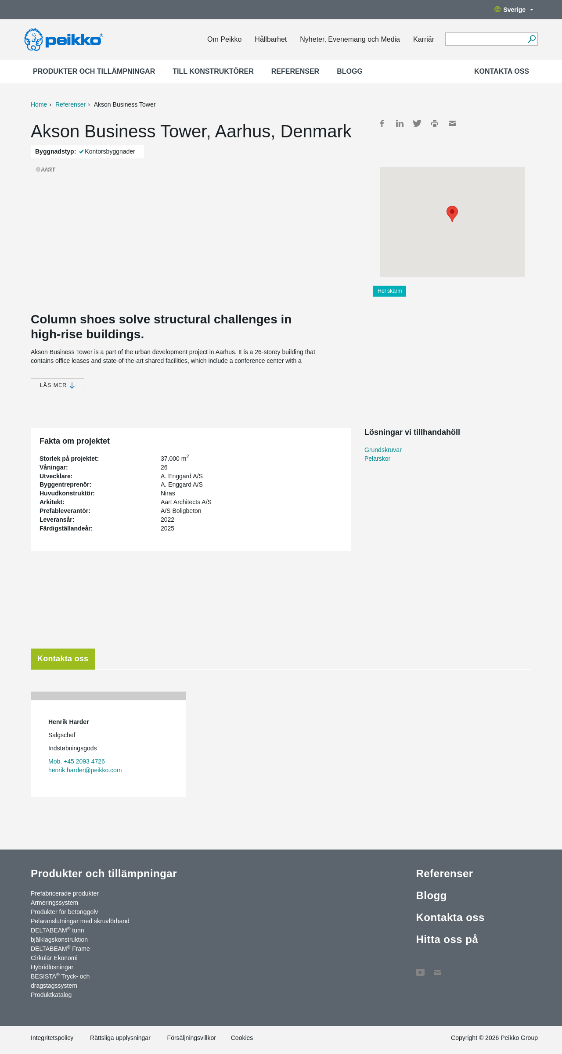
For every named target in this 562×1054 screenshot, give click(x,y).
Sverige (513, 9)
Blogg (350, 71)
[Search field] (485, 39)
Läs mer (57, 385)
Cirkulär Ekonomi (54, 957)
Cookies (242, 1037)
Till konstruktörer (213, 71)
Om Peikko (224, 39)
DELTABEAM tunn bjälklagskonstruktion (59, 934)
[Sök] (531, 39)
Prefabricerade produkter (65, 893)
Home (39, 104)
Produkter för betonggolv (64, 911)
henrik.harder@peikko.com (85, 770)
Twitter (417, 123)
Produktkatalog (51, 994)
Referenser (295, 71)
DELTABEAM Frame (60, 948)
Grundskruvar (383, 449)
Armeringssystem (54, 902)
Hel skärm (390, 291)
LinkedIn (399, 123)
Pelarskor (377, 458)
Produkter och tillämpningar (94, 71)
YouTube (420, 968)
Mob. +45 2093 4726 (76, 761)
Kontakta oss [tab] (62, 658)
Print (434, 123)
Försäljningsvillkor (191, 1037)
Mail (452, 123)
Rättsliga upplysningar (120, 1037)
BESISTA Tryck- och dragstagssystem (60, 980)
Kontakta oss (501, 71)
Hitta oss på (447, 939)
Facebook (382, 123)
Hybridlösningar (52, 967)
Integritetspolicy (52, 1037)
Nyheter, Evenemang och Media (350, 39)
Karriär (423, 39)
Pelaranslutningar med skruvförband (80, 921)
